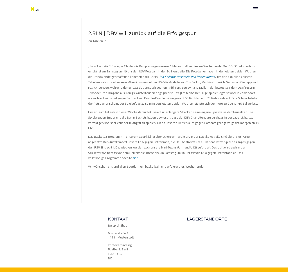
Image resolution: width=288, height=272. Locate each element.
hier (135, 158)
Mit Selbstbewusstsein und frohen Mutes (187, 77)
